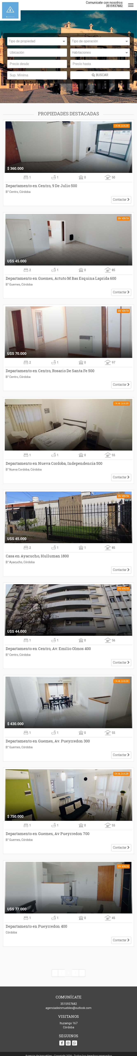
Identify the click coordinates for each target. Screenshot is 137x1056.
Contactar (121, 198)
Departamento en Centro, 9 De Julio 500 (41, 185)
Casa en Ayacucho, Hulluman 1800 (37, 551)
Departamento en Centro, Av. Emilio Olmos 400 (48, 642)
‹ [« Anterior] (54, 962)
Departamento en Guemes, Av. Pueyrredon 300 (48, 733)
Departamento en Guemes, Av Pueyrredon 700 (47, 825)
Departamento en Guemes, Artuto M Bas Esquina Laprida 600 (61, 277)
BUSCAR (100, 75)
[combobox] (37, 41)
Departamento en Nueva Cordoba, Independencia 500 (54, 459)
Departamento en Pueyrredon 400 (36, 916)
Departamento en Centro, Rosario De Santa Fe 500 (50, 368)
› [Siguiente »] (82, 962)
